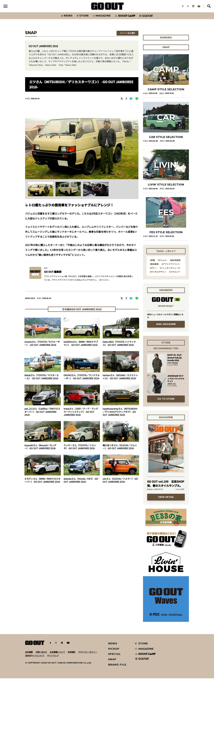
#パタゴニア (174, 344)
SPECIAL (114, 726)
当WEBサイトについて (34, 728)
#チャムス (162, 332)
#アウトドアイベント (171, 336)
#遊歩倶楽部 (175, 332)
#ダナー (153, 340)
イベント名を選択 (127, 33)
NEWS (112, 716)
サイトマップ (53, 728)
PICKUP (113, 721)
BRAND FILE (117, 737)
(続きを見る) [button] (104, 280)
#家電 (152, 332)
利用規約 (71, 724)
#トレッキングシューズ (170, 340)
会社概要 (29, 724)
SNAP (112, 732)
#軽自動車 (154, 336)
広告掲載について (57, 724)
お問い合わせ (41, 724)
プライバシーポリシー (87, 724)
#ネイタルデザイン (158, 344)
